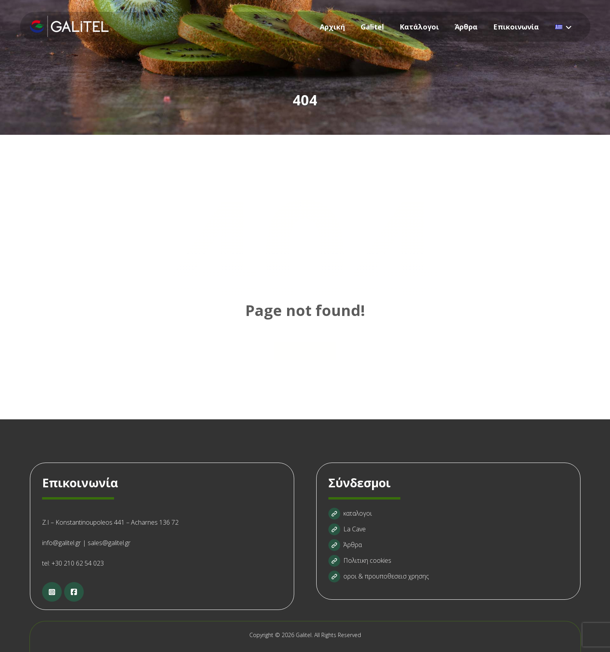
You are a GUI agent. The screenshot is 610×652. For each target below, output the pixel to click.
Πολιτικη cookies (359, 560)
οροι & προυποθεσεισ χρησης (378, 576)
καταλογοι (350, 513)
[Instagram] (52, 592)
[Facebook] (74, 592)
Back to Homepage (305, 350)
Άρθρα (345, 544)
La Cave (347, 529)
